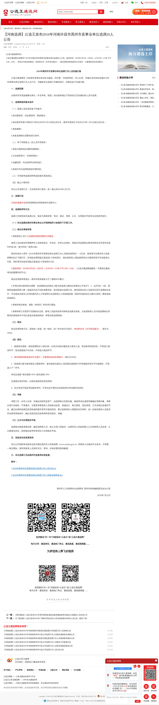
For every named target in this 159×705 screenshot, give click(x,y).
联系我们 (30, 670)
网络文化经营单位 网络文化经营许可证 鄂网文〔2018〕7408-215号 (68, 701)
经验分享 (121, 22)
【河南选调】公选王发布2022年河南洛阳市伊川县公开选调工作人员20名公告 (34, 650)
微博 (126, 3)
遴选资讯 (38, 22)
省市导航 (135, 22)
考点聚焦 (79, 22)
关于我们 (7, 670)
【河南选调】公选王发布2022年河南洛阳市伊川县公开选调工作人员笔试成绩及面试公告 (38, 646)
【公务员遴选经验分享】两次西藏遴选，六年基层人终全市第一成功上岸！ (138, 106)
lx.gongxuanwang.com (21, 44)
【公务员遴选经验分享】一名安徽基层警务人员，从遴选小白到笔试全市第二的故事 (138, 102)
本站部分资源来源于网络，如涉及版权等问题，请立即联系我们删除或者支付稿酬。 (36, 688)
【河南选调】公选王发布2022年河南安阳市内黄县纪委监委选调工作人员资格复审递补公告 (39, 638)
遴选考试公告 (26, 28)
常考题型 (66, 22)
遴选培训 (93, 22)
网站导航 (65, 670)
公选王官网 (8, 3)
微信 (136, 3)
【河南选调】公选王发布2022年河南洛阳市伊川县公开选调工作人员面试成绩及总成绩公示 (39, 634)
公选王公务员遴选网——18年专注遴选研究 (20, 680)
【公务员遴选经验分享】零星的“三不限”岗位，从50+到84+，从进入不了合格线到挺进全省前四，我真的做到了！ (138, 85)
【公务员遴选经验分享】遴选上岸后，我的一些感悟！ (138, 98)
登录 (101, 3)
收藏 (5, 47)
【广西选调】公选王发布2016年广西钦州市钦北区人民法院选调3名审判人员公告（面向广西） (51, 618)
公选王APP (30, 3)
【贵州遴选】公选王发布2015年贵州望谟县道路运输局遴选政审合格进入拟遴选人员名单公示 (51, 615)
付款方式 (53, 670)
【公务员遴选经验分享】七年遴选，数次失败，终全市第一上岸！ (138, 93)
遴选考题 (52, 22)
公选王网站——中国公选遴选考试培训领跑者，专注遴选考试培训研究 (31, 683)
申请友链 (42, 670)
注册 (106, 3)
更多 (154, 78)
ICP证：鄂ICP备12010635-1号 (86, 696)
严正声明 (18, 670)
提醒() (83, 3)
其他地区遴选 (37, 28)
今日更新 (77, 670)
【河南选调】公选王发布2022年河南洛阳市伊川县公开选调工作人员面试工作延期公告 (37, 642)
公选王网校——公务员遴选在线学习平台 (19, 676)
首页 (10, 22)
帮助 (111, 12)
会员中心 (115, 3)
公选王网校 (19, 3)
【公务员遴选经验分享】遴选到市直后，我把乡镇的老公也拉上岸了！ (138, 89)
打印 (9, 47)
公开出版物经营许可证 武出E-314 (104, 701)
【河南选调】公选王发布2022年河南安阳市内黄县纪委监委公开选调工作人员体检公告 (37, 631)
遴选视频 (107, 22)
